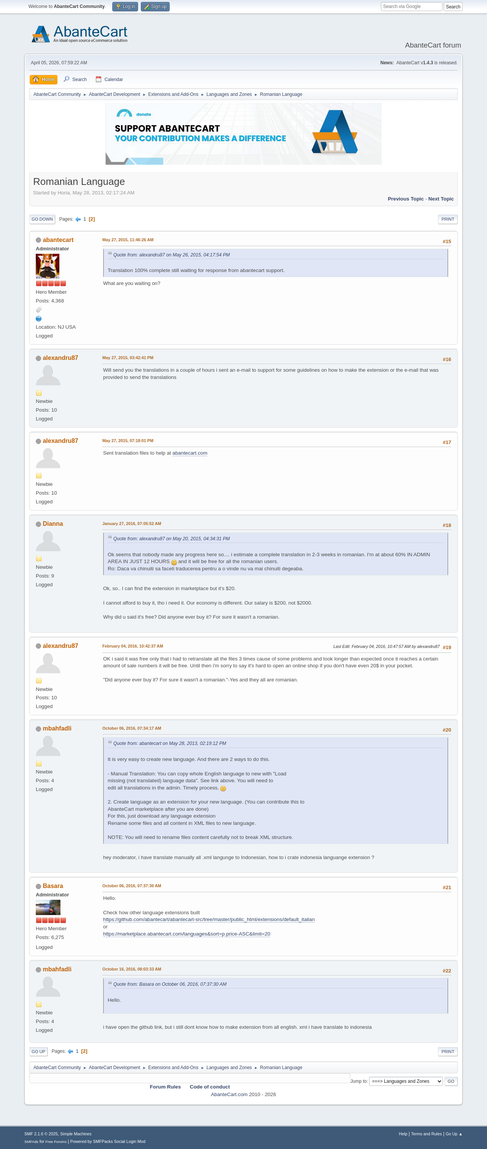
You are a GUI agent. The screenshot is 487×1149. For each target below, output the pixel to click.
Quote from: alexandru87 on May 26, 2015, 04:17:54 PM (171, 255)
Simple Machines (75, 1133)
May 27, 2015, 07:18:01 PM (127, 440)
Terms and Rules (426, 1133)
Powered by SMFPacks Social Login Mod (108, 1141)
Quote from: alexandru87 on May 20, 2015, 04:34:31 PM (171, 538)
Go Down (42, 219)
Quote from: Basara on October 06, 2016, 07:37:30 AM (169, 984)
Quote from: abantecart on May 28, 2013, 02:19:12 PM (169, 743)
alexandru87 (60, 358)
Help (403, 1133)
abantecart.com (189, 453)
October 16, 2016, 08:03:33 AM (131, 969)
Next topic (441, 199)
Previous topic (406, 199)
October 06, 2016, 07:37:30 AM (131, 885)
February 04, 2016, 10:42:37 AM (132, 646)
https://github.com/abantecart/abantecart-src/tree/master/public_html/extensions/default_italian (209, 919)
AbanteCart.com (229, 1094)
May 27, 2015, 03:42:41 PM (127, 357)
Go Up (38, 1051)
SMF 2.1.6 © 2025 (41, 1133)
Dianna (53, 523)
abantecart (58, 240)
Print (447, 219)
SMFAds (31, 1141)
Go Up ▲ (454, 1133)
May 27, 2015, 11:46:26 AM (127, 239)
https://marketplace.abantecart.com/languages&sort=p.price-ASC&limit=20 (186, 934)
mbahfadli (57, 728)
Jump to (358, 1081)
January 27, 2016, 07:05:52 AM (131, 523)
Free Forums (56, 1141)
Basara (53, 886)
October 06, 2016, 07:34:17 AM (131, 728)
